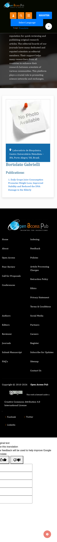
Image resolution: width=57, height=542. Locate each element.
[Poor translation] (16, 460)
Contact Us (35, 370)
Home (5, 239)
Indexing (34, 239)
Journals (6, 343)
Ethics (33, 288)
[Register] (13, 15)
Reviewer (7, 333)
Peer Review (8, 266)
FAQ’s (5, 361)
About (5, 248)
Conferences (8, 285)
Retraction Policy (39, 279)
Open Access (8, 257)
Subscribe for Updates (42, 352)
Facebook (10, 417)
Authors (6, 315)
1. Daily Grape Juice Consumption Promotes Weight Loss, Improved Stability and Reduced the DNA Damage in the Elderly (25, 184)
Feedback (35, 248)
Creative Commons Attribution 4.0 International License (22, 403)
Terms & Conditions (40, 306)
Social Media (36, 315)
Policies (34, 257)
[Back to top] (47, 534)
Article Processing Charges (39, 268)
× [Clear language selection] (48, 26)
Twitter (28, 417)
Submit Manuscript (12, 352)
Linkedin (9, 425)
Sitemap (34, 361)
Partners (34, 324)
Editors (6, 324)
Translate (20, 28)
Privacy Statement (39, 297)
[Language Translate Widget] (27, 22)
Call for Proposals (11, 275)
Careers (34, 333)
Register (44, 15)
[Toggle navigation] (28, 15)
